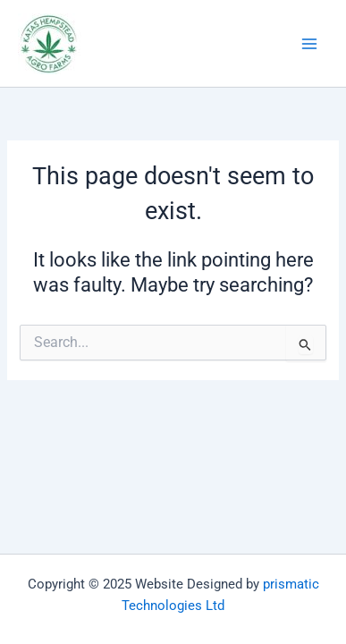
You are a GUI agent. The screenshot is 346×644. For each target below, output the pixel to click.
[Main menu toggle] (309, 44)
